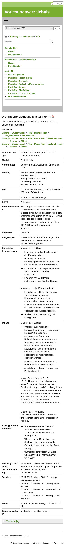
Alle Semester (28, 136)
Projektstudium (15, 55)
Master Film (10, 71)
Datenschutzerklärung (20, 543)
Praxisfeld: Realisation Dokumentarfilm (26, 84)
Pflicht (24, 141)
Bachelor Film (11, 48)
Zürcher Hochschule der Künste (15, 536)
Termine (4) (12, 521)
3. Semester (12, 147)
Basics (11, 51)
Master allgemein (16, 75)
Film (38, 37)
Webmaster (58, 543)
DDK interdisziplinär (17, 96)
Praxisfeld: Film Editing (18, 90)
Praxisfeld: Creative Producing (22, 93)
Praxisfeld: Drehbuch (18, 81)
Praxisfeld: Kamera (17, 87)
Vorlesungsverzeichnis (27, 12)
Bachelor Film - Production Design (20, 59)
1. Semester (12, 141)
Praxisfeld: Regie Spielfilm (20, 78)
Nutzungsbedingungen (41, 543)
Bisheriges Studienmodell (22, 37)
